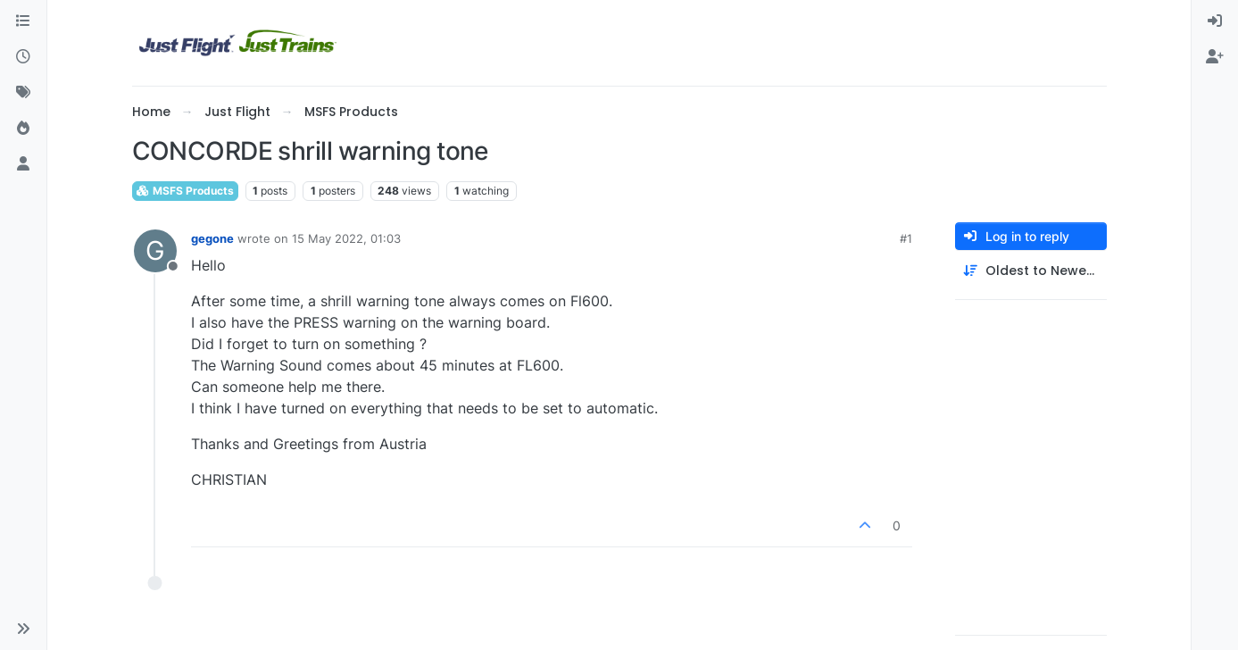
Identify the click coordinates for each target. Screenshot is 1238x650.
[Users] (23, 164)
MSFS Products (185, 190)
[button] (23, 628)
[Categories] (23, 21)
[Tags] (23, 93)
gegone (212, 238)
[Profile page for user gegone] (155, 250)
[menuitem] (1215, 21)
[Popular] (23, 128)
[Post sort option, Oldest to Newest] (1031, 271)
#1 (906, 238)
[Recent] (23, 57)
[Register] (1215, 57)
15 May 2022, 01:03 (346, 238)
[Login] (1215, 21)
